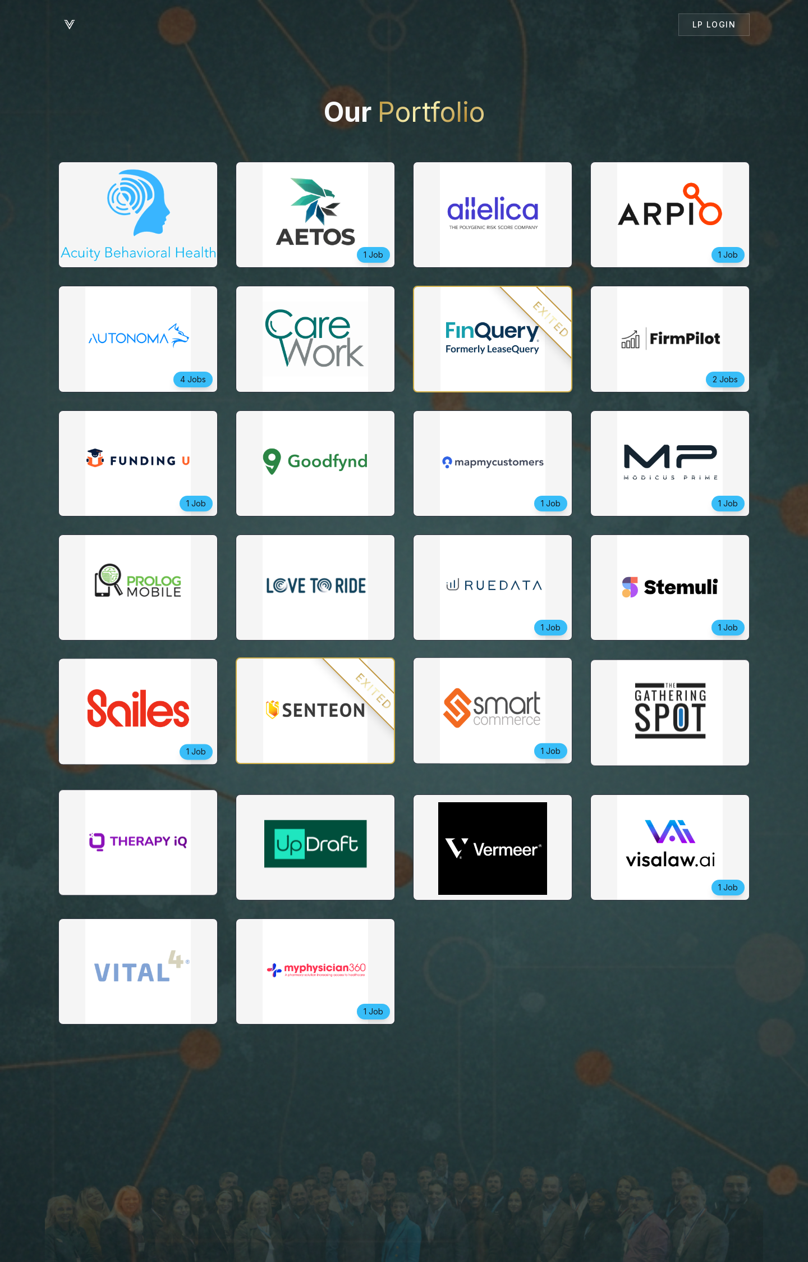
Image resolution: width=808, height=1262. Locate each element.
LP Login (714, 24)
